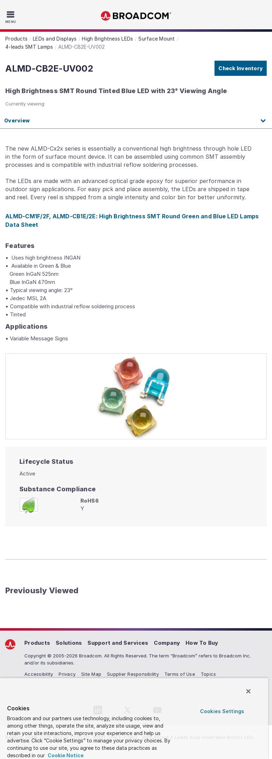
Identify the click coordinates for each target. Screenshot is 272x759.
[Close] (248, 691)
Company (167, 642)
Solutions (69, 642)
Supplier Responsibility (133, 674)
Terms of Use (179, 674)
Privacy (67, 674)
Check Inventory (240, 68)
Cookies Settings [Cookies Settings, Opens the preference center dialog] (222, 711)
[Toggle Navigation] (11, 17)
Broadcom (136, 16)
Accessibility (38, 674)
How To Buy (202, 642)
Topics (208, 674)
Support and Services (117, 642)
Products (37, 642)
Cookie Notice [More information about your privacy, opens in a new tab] (65, 755)
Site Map (91, 674)
